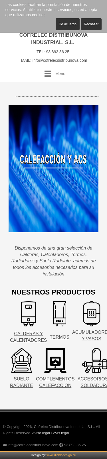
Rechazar (91, 24)
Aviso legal (41, 433)
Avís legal (61, 433)
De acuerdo (67, 24)
